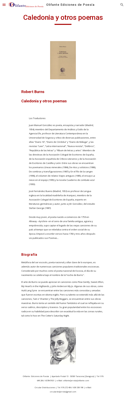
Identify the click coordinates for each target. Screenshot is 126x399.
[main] (63, 19)
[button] (4, 4)
